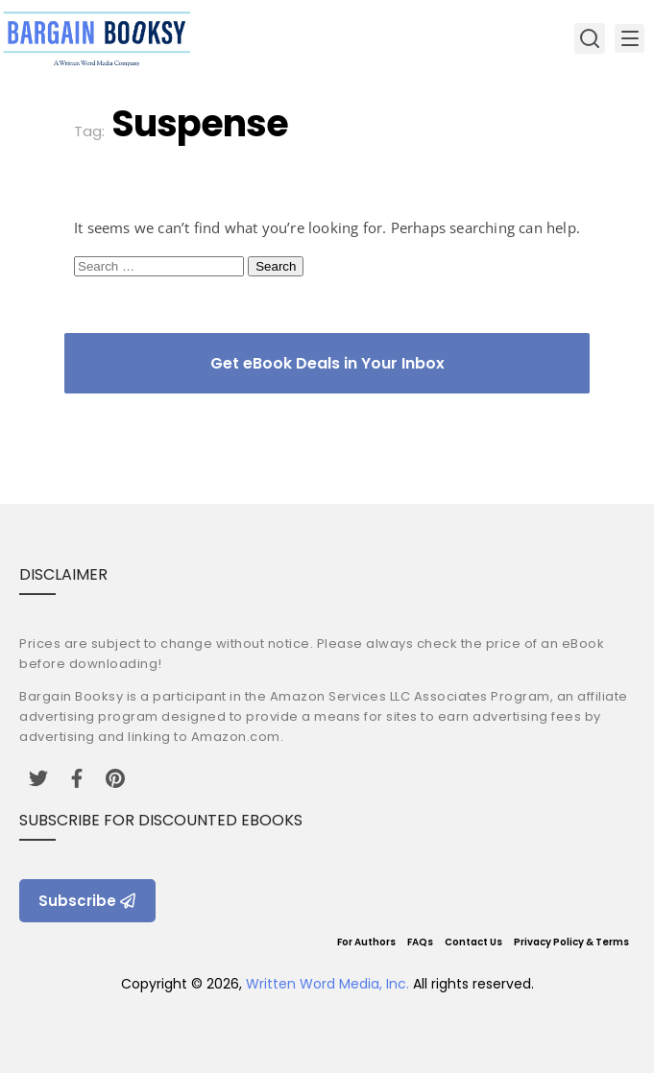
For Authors (366, 942)
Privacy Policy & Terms (571, 942)
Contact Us (473, 942)
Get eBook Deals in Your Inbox (327, 363)
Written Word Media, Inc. (327, 983)
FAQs (420, 942)
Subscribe (87, 901)
